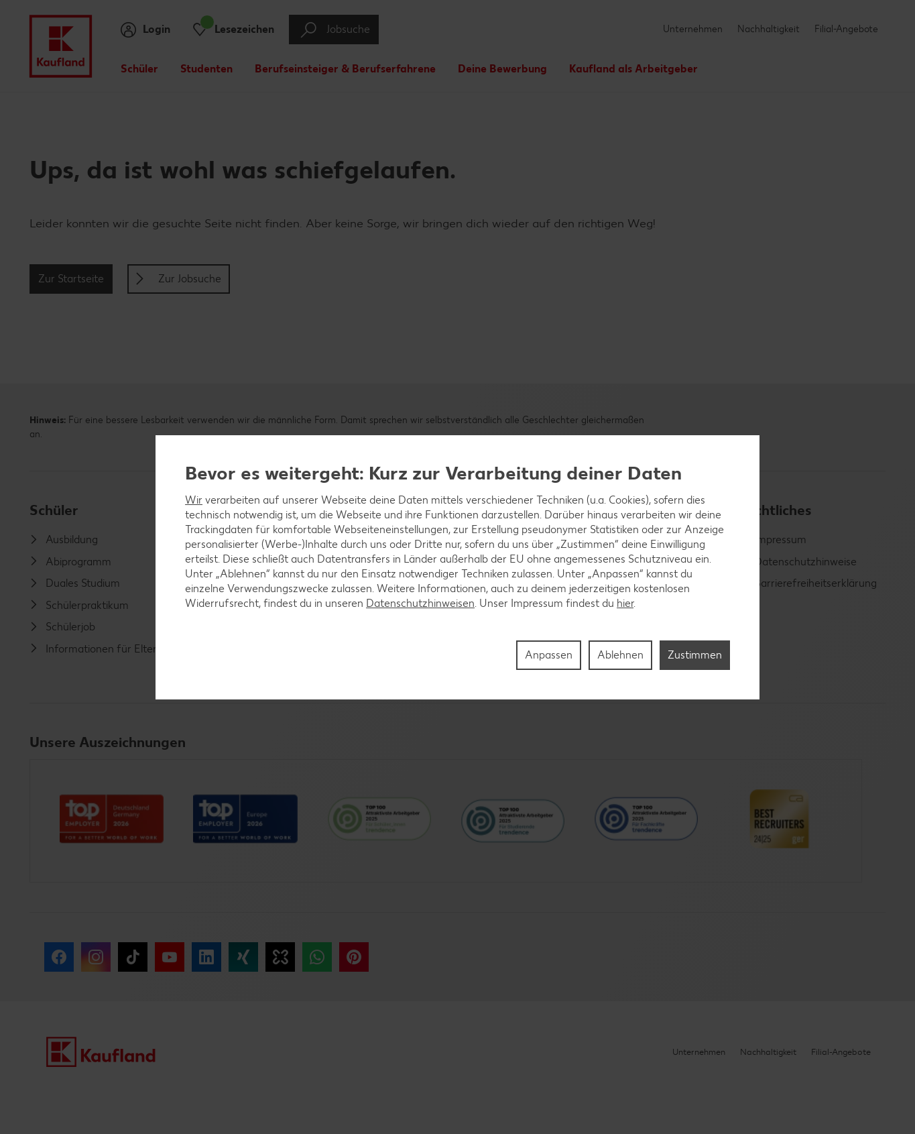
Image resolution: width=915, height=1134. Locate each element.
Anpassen (548, 654)
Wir (193, 500)
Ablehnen (620, 654)
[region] (457, 567)
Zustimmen (695, 654)
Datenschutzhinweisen (420, 603)
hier (625, 603)
